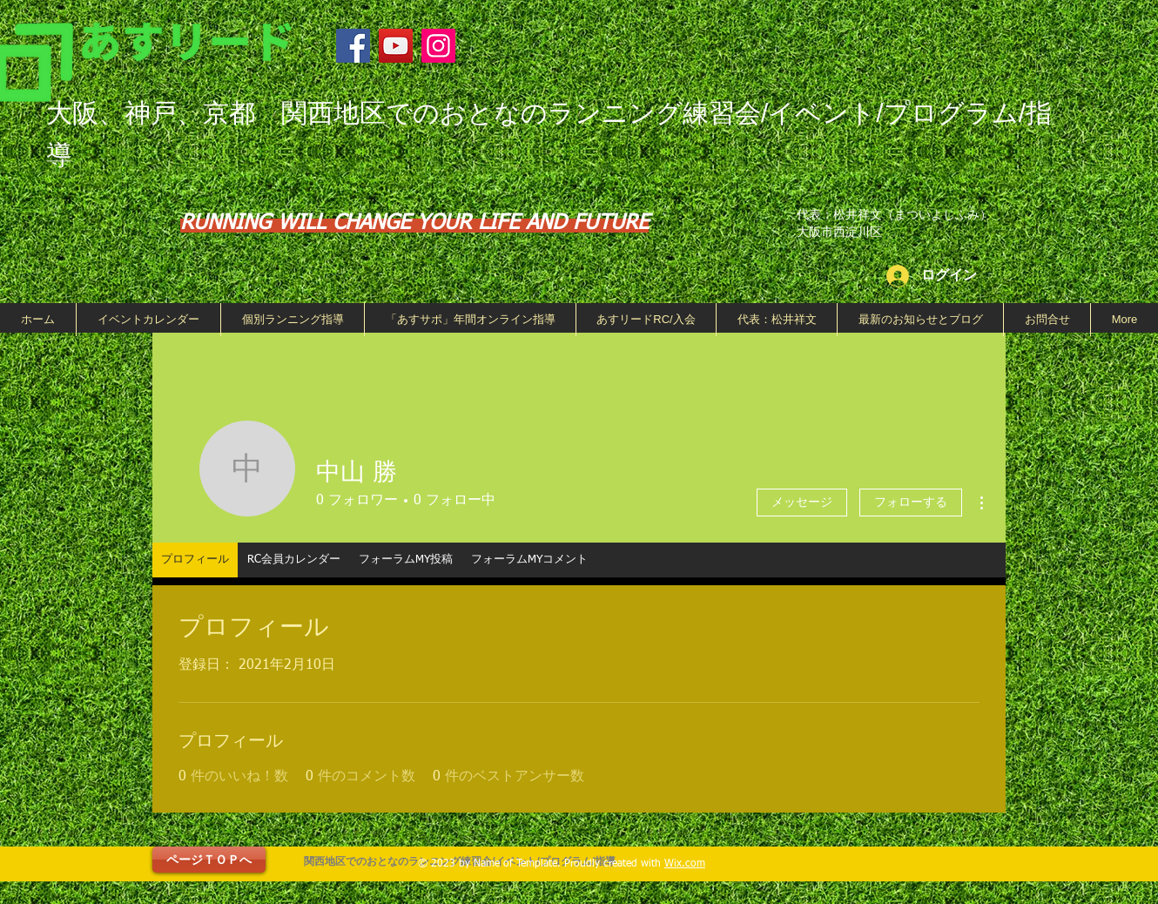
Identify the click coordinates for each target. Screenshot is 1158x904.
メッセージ (801, 502)
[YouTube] (396, 46)
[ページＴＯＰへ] (209, 860)
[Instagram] (438, 46)
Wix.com (684, 864)
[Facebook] (353, 46)
